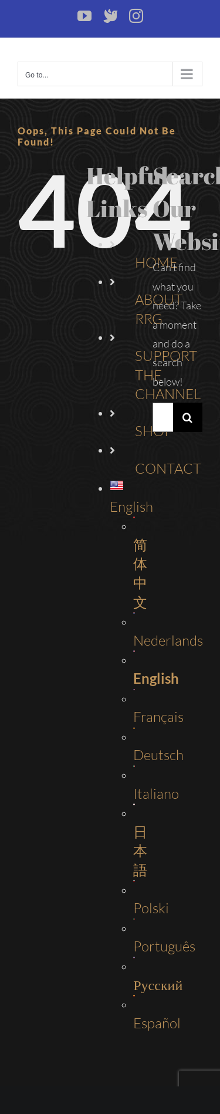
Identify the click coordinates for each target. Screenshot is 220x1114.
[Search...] (163, 417)
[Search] (187, 417)
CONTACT (168, 468)
